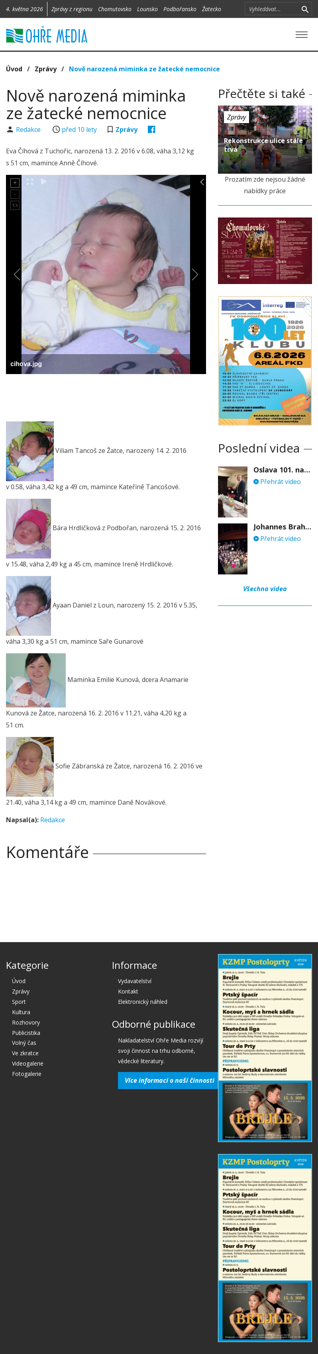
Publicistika (26, 1033)
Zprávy (46, 69)
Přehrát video (277, 481)
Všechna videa (265, 588)
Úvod (14, 69)
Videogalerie (27, 1063)
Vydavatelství (134, 981)
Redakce (29, 129)
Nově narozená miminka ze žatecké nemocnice (144, 69)
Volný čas (24, 1042)
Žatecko (211, 9)
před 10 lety (79, 129)
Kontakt (128, 991)
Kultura (21, 1012)
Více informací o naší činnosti (169, 1080)
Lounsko (147, 9)
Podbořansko (179, 9)
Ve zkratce (25, 1053)
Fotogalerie (26, 1074)
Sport (19, 1001)
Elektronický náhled (142, 1001)
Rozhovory (26, 1022)
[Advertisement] (106, 396)
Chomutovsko (115, 9)
